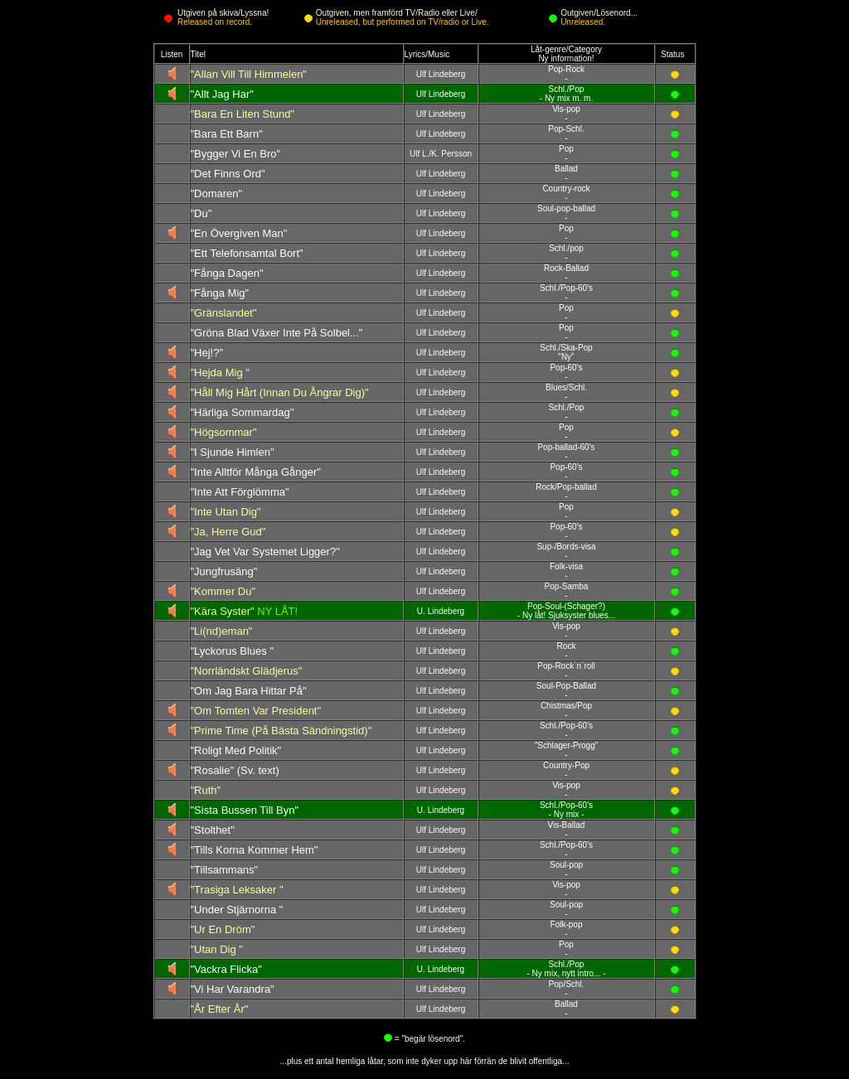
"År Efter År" (220, 1009)
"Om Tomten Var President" (256, 710)
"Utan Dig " (217, 949)
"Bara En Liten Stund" (243, 114)
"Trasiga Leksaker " (237, 889)
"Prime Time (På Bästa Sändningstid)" (281, 730)
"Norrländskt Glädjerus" (247, 671)
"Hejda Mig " (220, 372)
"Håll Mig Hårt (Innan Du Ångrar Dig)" (280, 392)
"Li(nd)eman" (222, 631)
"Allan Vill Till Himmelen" (249, 74)
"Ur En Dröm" (223, 929)
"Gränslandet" (224, 313)
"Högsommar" (224, 432)
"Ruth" (206, 790)
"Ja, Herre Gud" (228, 531)
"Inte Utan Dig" (226, 512)
